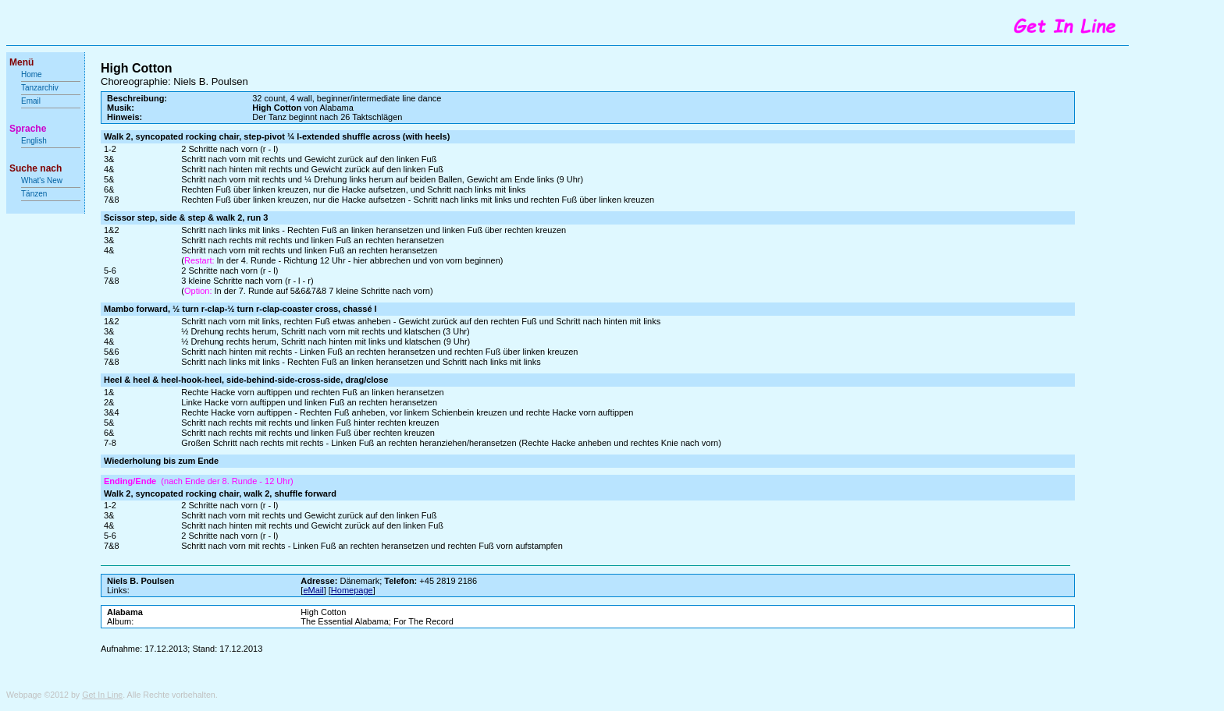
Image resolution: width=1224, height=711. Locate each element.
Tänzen (34, 193)
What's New (43, 180)
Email (31, 101)
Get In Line (102, 694)
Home (31, 74)
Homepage (352, 590)
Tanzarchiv (40, 87)
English (34, 140)
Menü (21, 62)
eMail (313, 590)
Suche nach (35, 168)
